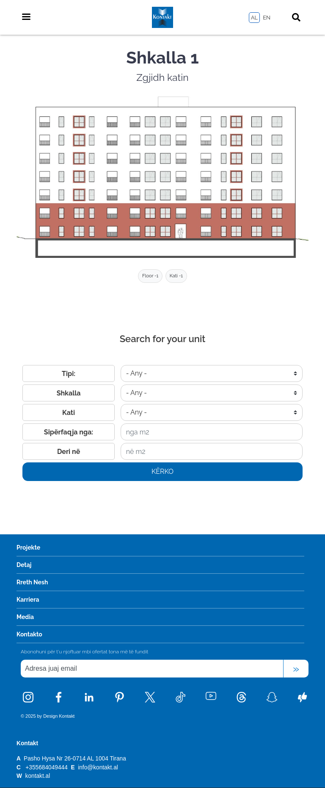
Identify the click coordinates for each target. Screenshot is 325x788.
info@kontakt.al (98, 767)
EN (266, 17)
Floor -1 (150, 276)
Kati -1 (176, 276)
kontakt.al (37, 776)
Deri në (68, 452)
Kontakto (29, 634)
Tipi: (68, 374)
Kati (68, 413)
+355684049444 (46, 767)
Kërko (162, 471)
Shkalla (69, 393)
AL (254, 17)
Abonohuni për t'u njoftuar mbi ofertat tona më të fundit (84, 652)
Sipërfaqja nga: (68, 432)
